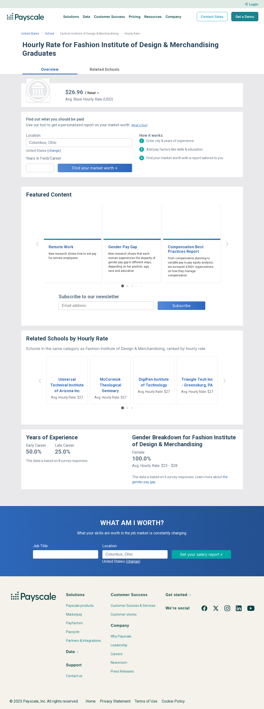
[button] (49, 68)
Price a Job (184, 68)
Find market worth (222, 68)
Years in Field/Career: (44, 158)
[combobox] (79, 142)
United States (30, 33)
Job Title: (40, 546)
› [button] (227, 243)
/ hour (90, 93)
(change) (54, 150)
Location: (33, 135)
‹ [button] (37, 243)
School (49, 33)
